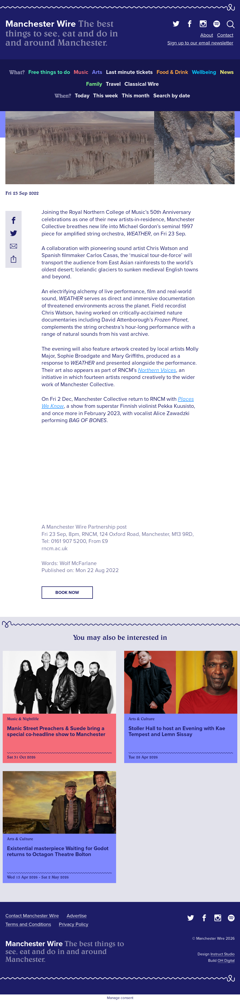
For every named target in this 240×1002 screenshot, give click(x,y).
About (206, 35)
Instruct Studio (223, 954)
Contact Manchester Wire (32, 916)
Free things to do (49, 72)
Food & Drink (172, 72)
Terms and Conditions (28, 924)
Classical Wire (141, 84)
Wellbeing (204, 72)
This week (105, 96)
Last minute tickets (129, 72)
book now (67, 592)
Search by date (171, 96)
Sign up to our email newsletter (200, 43)
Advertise (77, 916)
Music (81, 72)
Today (82, 96)
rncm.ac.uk (54, 548)
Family (94, 84)
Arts (97, 72)
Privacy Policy (73, 924)
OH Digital (226, 960)
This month (136, 96)
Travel (113, 84)
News (227, 72)
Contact (225, 35)
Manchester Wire (40, 23)
